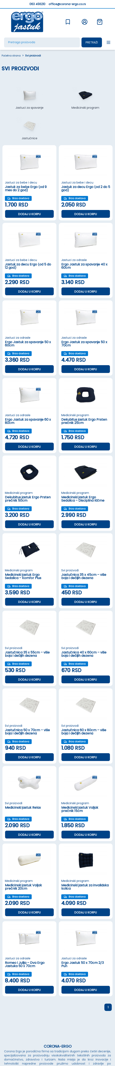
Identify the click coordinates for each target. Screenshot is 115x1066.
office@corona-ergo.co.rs (67, 4)
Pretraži (92, 42)
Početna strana (11, 55)
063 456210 (37, 4)
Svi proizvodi (33, 55)
